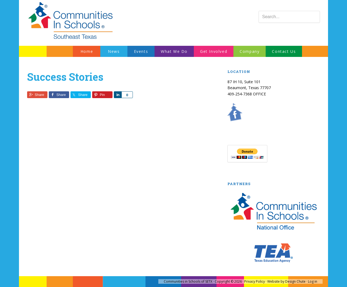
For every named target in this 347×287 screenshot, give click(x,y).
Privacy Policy (254, 281)
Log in (312, 281)
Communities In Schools (70, 21)
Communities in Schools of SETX (188, 281)
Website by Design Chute (286, 281)
